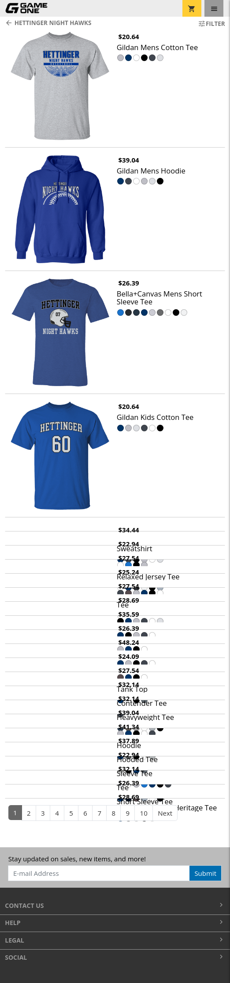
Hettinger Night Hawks (48, 23)
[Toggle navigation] (213, 8)
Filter (211, 24)
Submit (205, 873)
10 (144, 813)
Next (165, 813)
